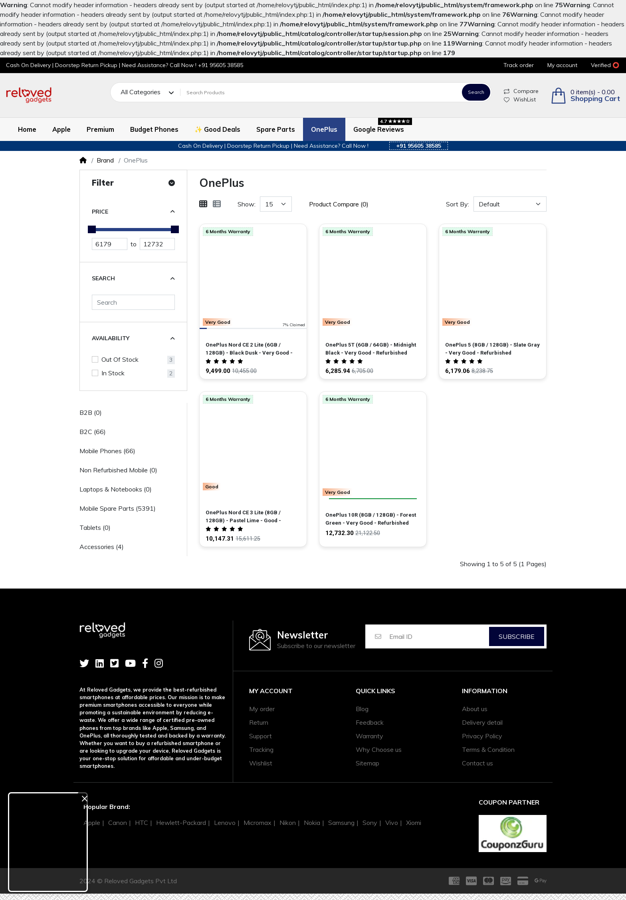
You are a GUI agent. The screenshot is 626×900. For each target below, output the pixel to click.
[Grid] (203, 204)
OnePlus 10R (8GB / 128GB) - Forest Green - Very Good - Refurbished (370, 519)
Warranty (369, 736)
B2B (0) (90, 412)
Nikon (287, 823)
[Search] (133, 302)
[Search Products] (319, 92)
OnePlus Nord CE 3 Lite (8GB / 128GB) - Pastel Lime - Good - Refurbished (243, 516)
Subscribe (517, 636)
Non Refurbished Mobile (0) (118, 470)
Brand (105, 160)
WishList (520, 99)
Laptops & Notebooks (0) (115, 489)
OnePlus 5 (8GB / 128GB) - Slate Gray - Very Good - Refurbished (492, 349)
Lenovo (225, 823)
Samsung (341, 823)
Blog (362, 709)
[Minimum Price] (109, 244)
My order (262, 709)
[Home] (83, 160)
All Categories (140, 92)
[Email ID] (438, 636)
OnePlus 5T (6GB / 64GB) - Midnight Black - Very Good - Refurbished (370, 349)
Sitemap (367, 763)
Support (260, 736)
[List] (217, 204)
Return (258, 722)
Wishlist (260, 763)
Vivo (391, 823)
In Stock (113, 373)
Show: (247, 204)
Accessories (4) (101, 547)
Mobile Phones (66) (107, 451)
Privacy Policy (482, 736)
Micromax (257, 823)
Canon (117, 823)
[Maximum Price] (157, 244)
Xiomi (413, 823)
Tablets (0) (95, 527)
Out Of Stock (120, 359)
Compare (521, 91)
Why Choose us (379, 749)
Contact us (477, 763)
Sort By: (457, 204)
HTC (141, 823)
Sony (370, 823)
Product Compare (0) (338, 204)
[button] (585, 95)
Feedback (370, 722)
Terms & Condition (488, 749)
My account (271, 691)
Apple (91, 823)
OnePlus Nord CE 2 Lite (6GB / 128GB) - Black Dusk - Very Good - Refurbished (249, 349)
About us (474, 709)
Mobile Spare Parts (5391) (117, 508)
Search (476, 92)
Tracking (261, 749)
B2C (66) (92, 432)
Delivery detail (482, 722)
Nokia (312, 823)
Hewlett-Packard (181, 823)
